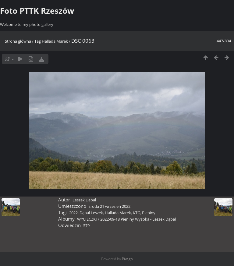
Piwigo (127, 258)
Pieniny (148, 212)
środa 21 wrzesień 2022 (109, 206)
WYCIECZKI (87, 219)
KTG (136, 212)
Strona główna (18, 41)
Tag (37, 41)
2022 (73, 212)
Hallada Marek (55, 41)
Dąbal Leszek (91, 212)
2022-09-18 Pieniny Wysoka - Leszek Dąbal (138, 219)
